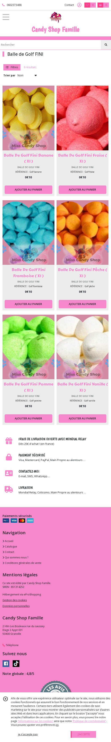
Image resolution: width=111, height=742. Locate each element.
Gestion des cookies (15, 600)
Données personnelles (16, 606)
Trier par (9, 75)
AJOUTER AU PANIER (28, 189)
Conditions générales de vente (22, 563)
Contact (69, 5)
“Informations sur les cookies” (35, 721)
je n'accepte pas (28, 734)
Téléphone (11, 645)
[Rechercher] (106, 45)
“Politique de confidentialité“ (89, 721)
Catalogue (10, 546)
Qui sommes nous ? (15, 557)
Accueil (8, 541)
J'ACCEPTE (84, 734)
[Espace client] (79, 5)
